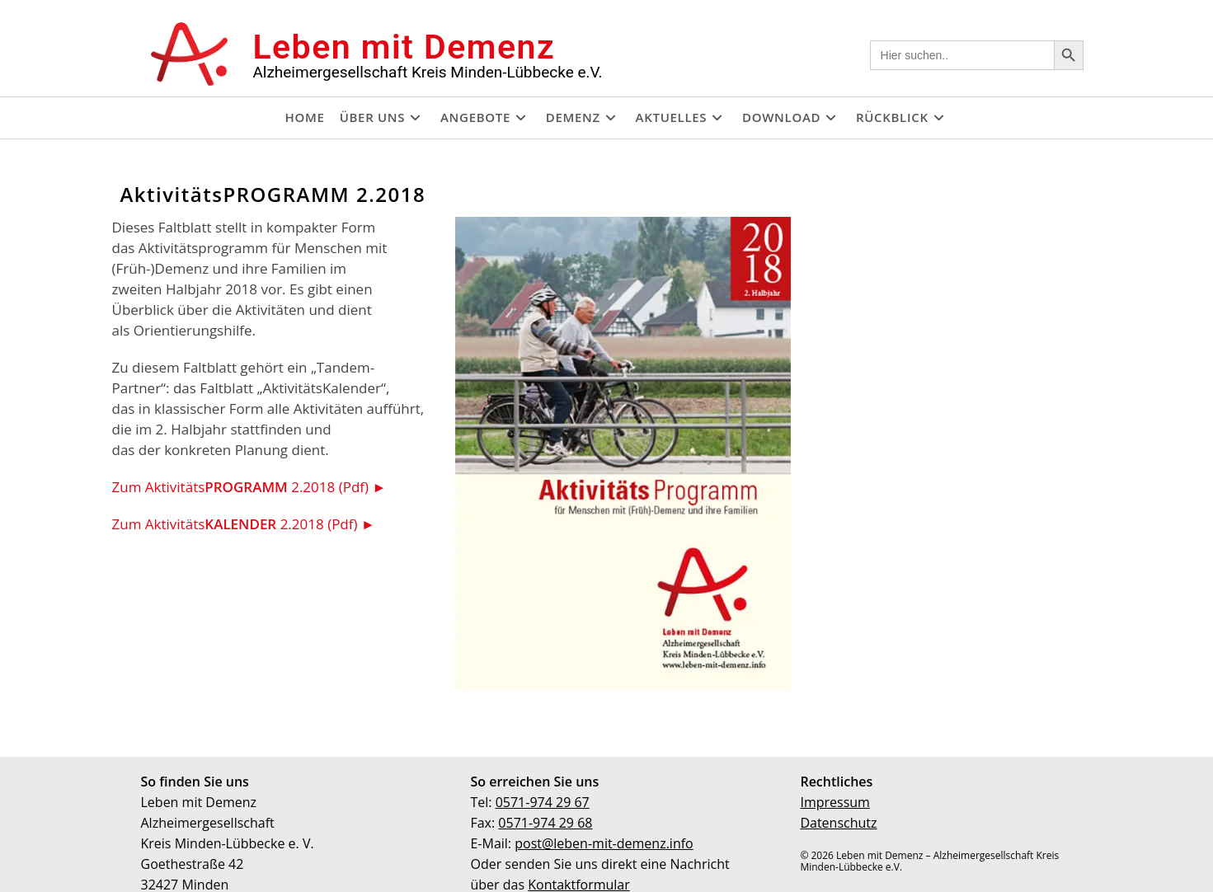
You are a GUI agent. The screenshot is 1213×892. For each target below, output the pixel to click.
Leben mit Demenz (403, 47)
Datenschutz (838, 823)
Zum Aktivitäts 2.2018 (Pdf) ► (249, 486)
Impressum (834, 802)
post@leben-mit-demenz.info (604, 843)
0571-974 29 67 (543, 802)
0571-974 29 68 (545, 823)
